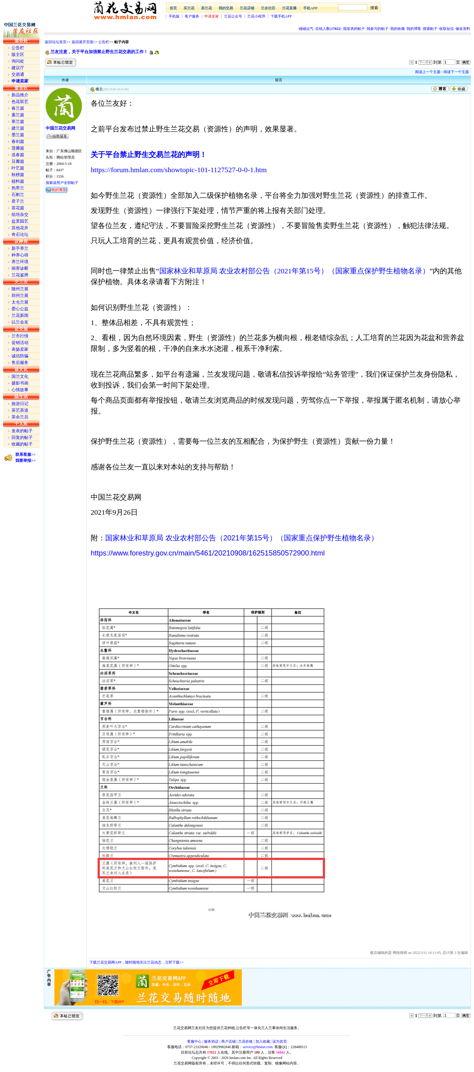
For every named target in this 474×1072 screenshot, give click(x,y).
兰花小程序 (256, 16)
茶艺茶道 (19, 410)
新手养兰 (19, 248)
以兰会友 (19, 322)
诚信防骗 (19, 356)
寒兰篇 (17, 121)
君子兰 (17, 201)
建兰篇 (17, 128)
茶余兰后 (19, 417)
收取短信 (446, 29)
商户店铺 (228, 1041)
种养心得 (19, 255)
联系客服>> (25, 454)
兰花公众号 (233, 16)
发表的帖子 (22, 431)
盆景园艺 (19, 221)
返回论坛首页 (56, 42)
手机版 (174, 16)
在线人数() (328, 29)
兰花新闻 (19, 315)
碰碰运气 (306, 29)
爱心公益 (19, 309)
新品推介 (19, 95)
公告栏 (103, 42)
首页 (173, 8)
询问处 (17, 61)
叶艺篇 (17, 168)
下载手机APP (281, 16)
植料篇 (17, 181)
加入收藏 (262, 1041)
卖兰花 (206, 8)
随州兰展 (19, 289)
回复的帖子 (22, 437)
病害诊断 (19, 268)
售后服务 (19, 362)
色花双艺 (19, 101)
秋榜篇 (17, 174)
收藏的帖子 (22, 444)
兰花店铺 (247, 8)
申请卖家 (211, 16)
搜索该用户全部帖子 (62, 183)
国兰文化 (19, 376)
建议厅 (17, 68)
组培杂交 (19, 214)
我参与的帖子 (377, 29)
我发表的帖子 (354, 29)
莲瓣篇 (17, 148)
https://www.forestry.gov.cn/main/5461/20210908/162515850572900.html (208, 553)
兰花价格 (245, 1041)
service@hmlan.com (258, 1047)
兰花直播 (289, 8)
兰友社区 (268, 8)
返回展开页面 (82, 42)
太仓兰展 (19, 302)
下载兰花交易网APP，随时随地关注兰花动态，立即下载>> (136, 962)
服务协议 (211, 1041)
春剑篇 (17, 141)
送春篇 (17, 155)
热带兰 (17, 188)
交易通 (17, 74)
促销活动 (19, 342)
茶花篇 (17, 208)
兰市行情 (19, 336)
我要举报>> (25, 460)
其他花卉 (19, 228)
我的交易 (226, 8)
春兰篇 (17, 108)
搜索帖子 (430, 29)
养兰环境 (19, 261)
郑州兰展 (19, 295)
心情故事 (19, 390)
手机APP (310, 8)
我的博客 (414, 29)
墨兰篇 (17, 135)
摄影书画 (19, 383)
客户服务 (192, 16)
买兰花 (188, 8)
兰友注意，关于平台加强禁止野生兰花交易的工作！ (99, 52)
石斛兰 (17, 194)
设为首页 (279, 1041)
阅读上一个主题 (427, 72)
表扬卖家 (19, 349)
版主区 (17, 54)
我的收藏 (397, 29)
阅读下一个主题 (456, 72)
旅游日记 (19, 403)
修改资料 (463, 29)
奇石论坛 (19, 234)
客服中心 (194, 1041)
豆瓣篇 (17, 161)
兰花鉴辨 (19, 275)
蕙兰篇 (17, 115)
